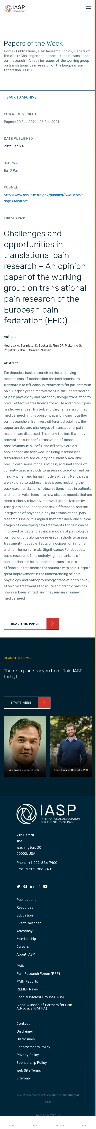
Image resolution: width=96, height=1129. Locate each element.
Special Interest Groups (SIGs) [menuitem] (40, 997)
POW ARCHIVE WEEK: (20, 114)
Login (84, 1122)
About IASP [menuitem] (26, 955)
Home (12, 1122)
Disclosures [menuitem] (26, 1039)
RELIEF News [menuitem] (27, 989)
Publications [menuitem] (26, 900)
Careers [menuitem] (23, 947)
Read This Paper (25, 623)
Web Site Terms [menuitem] (29, 1071)
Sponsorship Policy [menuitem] (32, 1063)
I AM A (36, 1122)
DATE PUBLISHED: (19, 138)
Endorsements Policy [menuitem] (33, 1047)
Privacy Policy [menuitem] (28, 1055)
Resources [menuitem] (25, 908)
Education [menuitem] (25, 915)
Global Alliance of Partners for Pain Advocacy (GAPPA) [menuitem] (44, 1006)
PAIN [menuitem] (20, 966)
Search (60, 1122)
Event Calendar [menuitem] (29, 923)
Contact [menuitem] (23, 1024)
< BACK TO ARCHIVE (20, 97)
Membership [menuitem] (26, 939)
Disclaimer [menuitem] (25, 1032)
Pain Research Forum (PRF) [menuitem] (38, 974)
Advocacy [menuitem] (25, 931)
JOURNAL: (12, 163)
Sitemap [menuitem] (23, 1078)
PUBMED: (11, 187)
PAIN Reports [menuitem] (27, 982)
